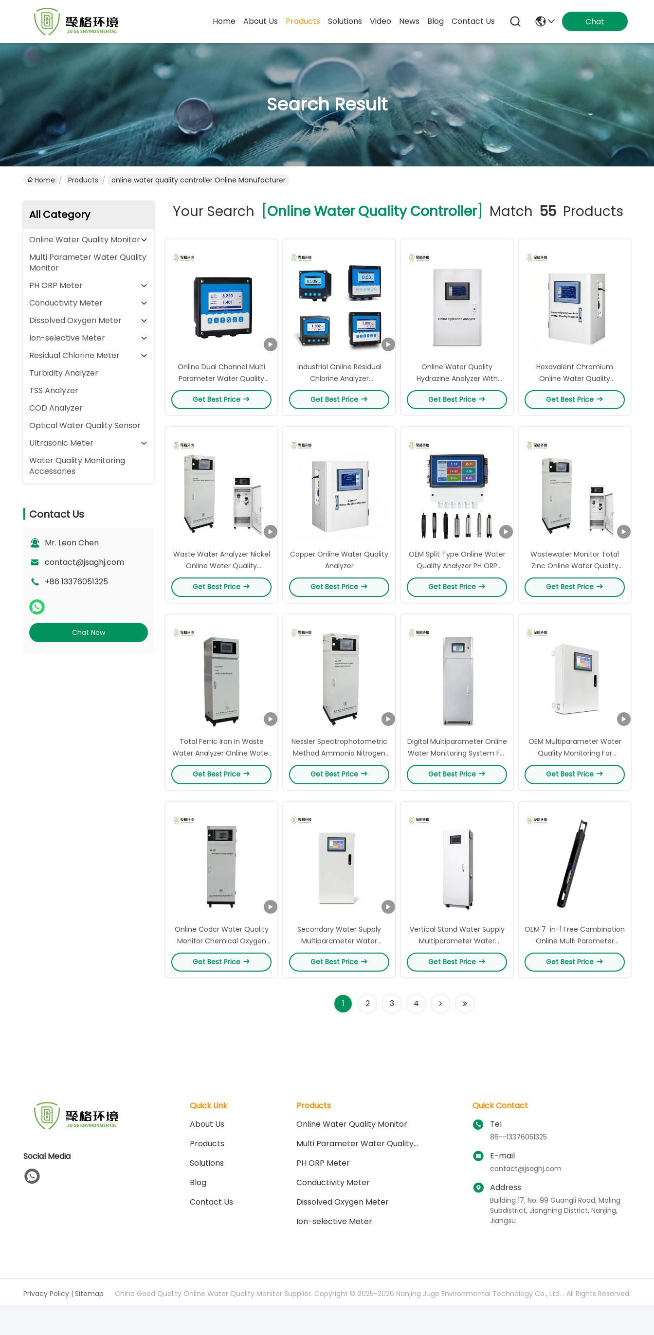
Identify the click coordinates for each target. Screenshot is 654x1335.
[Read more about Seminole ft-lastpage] (464, 1013)
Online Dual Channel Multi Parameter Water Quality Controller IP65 (221, 380)
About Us (207, 1133)
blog (435, 21)
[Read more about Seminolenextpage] (440, 1013)
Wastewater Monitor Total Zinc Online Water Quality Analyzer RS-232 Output (574, 570)
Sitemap (89, 1303)
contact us (473, 21)
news (409, 21)
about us (260, 21)
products (303, 21)
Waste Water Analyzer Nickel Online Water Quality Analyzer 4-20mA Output (221, 570)
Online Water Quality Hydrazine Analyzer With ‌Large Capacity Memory (457, 380)
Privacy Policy (46, 1303)
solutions (345, 21)
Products (83, 180)
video (380, 21)
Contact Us (211, 1211)
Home (224, 21)
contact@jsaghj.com (84, 562)
